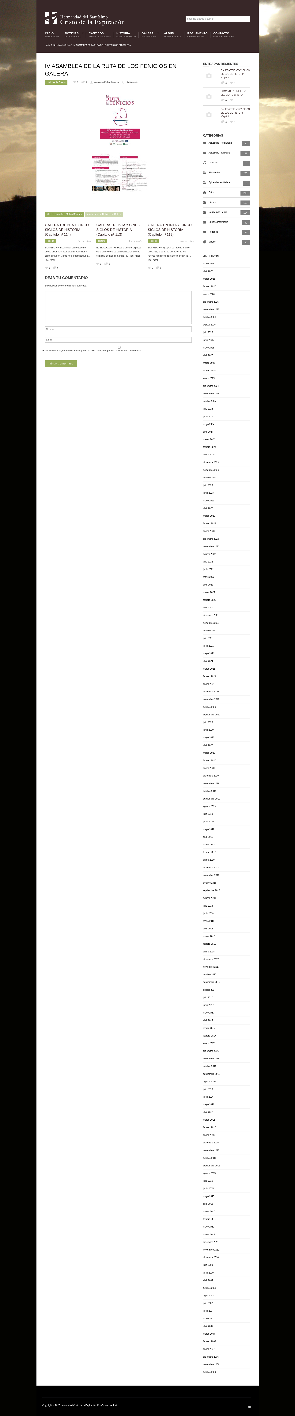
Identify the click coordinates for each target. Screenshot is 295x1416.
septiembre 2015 (211, 1165)
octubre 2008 (209, 1288)
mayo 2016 (208, 1104)
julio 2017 (208, 997)
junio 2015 (208, 1188)
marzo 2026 (209, 279)
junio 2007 (208, 1310)
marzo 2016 (209, 1119)
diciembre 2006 (211, 1357)
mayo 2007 (208, 1318)
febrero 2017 (209, 1035)
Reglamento (197, 35)
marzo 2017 (209, 1028)
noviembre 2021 (211, 623)
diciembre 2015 (211, 1142)
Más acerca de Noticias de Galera (104, 214)
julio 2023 (208, 485)
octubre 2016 (209, 1066)
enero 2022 (209, 607)
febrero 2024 (209, 447)
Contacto (223, 35)
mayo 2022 (208, 577)
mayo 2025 (208, 347)
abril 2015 (208, 1204)
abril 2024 (208, 431)
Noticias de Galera (62, 45)
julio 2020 (208, 722)
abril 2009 (208, 1280)
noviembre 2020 (211, 699)
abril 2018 (208, 928)
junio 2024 (208, 416)
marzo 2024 (209, 439)
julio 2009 (208, 1265)
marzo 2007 (209, 1333)
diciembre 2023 (211, 462)
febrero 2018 (209, 944)
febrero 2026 (209, 286)
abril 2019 (208, 837)
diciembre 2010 (211, 1257)
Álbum (173, 35)
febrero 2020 (209, 760)
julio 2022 (208, 561)
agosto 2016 (209, 1081)
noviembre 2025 (211, 309)
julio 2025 (208, 332)
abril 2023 (208, 508)
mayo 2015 (208, 1196)
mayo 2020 (208, 737)
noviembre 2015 (211, 1150)
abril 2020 (208, 745)
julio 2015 (208, 1181)
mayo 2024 (208, 424)
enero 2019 (209, 859)
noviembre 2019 (211, 783)
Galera (149, 35)
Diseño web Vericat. (107, 1405)
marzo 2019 (209, 844)
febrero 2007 (209, 1341)
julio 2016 (208, 1089)
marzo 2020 (209, 753)
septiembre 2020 (211, 714)
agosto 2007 (209, 1295)
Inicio (52, 35)
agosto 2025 (209, 324)
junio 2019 (208, 821)
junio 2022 (208, 569)
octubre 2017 (209, 974)
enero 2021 (209, 684)
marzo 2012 (209, 1234)
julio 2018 (208, 905)
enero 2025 (209, 378)
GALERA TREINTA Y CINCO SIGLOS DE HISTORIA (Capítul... (235, 74)
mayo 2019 (208, 829)
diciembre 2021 (211, 615)
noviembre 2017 (211, 967)
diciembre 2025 (211, 302)
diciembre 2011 (211, 1242)
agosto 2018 (209, 898)
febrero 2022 (209, 600)
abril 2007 (208, 1326)
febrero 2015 (209, 1219)
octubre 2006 (209, 1372)
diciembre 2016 (211, 1051)
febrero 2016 (209, 1127)
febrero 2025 (209, 370)
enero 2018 (209, 951)
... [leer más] (133, 256)
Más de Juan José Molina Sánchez (64, 214)
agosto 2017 (209, 990)
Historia (126, 35)
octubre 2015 (209, 1158)
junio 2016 (208, 1096)
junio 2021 (208, 645)
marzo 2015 (209, 1211)
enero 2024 (209, 454)
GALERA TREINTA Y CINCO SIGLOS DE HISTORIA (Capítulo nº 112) (170, 229)
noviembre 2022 (211, 546)
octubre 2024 (209, 401)
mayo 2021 (208, 653)
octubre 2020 (209, 707)
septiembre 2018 (211, 890)
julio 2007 (208, 1303)
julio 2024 (208, 408)
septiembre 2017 (211, 982)
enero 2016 (209, 1135)
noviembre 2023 (211, 470)
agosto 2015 (209, 1173)
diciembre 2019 (211, 775)
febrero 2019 (209, 852)
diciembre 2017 (211, 959)
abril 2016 (208, 1112)
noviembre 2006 (211, 1364)
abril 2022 (208, 584)
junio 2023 (208, 493)
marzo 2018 (209, 936)
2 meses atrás (84, 241)
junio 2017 (208, 1005)
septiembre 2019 (211, 798)
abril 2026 (208, 271)
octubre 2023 (209, 477)
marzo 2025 (209, 363)
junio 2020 (208, 730)
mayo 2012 (208, 1226)
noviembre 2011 (211, 1249)
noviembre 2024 (211, 393)
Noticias (73, 35)
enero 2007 (209, 1349)
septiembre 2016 (211, 1074)
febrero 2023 (209, 523)
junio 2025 (208, 340)
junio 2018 (208, 913)
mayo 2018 (208, 921)
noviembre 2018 (211, 875)
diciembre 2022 (211, 539)
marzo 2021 (209, 668)
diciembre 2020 (211, 691)
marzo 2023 (209, 516)
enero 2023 (209, 531)
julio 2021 (208, 638)
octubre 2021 (209, 630)
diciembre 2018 (211, 867)
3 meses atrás (187, 241)
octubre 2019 (209, 791)
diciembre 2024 (211, 386)
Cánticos (100, 35)
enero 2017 (209, 1043)
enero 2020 (209, 768)
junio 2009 (208, 1272)
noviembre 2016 (211, 1058)
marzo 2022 (209, 592)
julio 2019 (208, 814)
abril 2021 (208, 661)
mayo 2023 (208, 500)
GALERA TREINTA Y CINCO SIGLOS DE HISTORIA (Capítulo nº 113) (118, 229)
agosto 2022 (209, 554)
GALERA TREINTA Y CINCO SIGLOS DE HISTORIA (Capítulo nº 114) (67, 229)
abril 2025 (208, 355)
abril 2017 (208, 1020)
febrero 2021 (209, 676)
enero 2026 (209, 294)
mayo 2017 (208, 1012)
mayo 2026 (208, 263)
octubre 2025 (209, 317)
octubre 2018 (209, 882)
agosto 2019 (209, 806)
